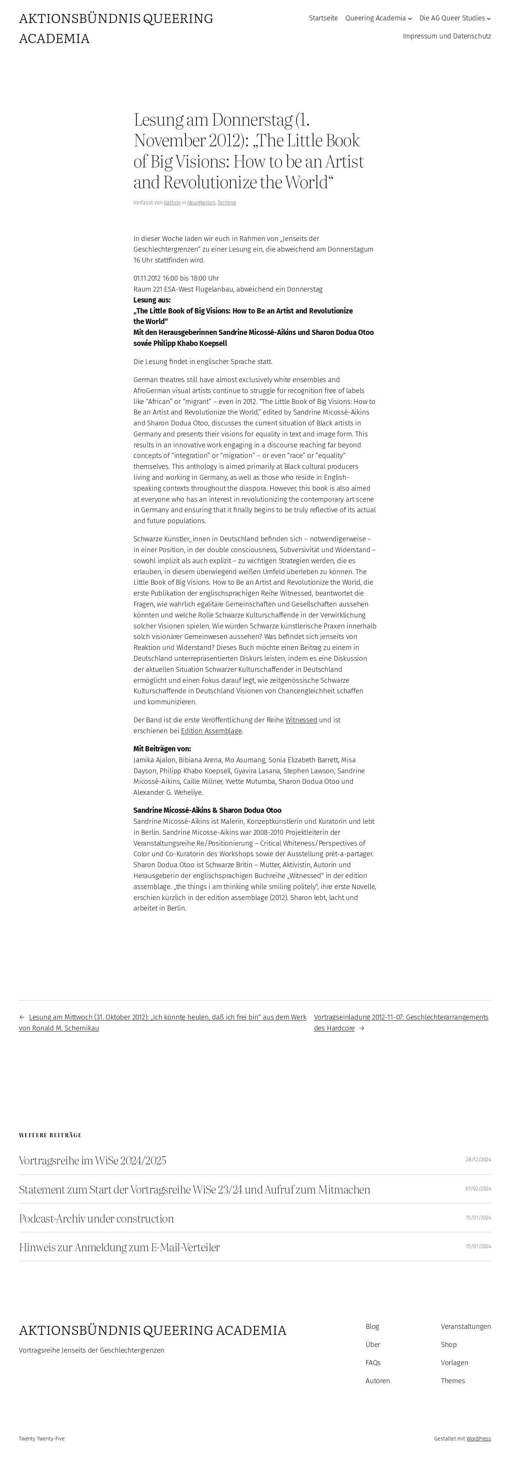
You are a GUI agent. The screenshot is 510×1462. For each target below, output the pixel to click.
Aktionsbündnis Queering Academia (152, 1329)
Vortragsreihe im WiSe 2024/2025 (92, 1160)
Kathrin (172, 203)
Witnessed (301, 720)
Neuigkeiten (201, 203)
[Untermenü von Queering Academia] (410, 18)
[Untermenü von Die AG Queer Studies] (489, 18)
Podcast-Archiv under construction (96, 1218)
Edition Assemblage (211, 730)
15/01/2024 (478, 1218)
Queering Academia (375, 18)
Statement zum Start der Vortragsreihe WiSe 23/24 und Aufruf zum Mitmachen (194, 1189)
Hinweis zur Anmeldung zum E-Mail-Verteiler (119, 1246)
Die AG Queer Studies (452, 18)
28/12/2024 (478, 1159)
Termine (226, 203)
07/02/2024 (478, 1189)
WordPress (479, 1439)
